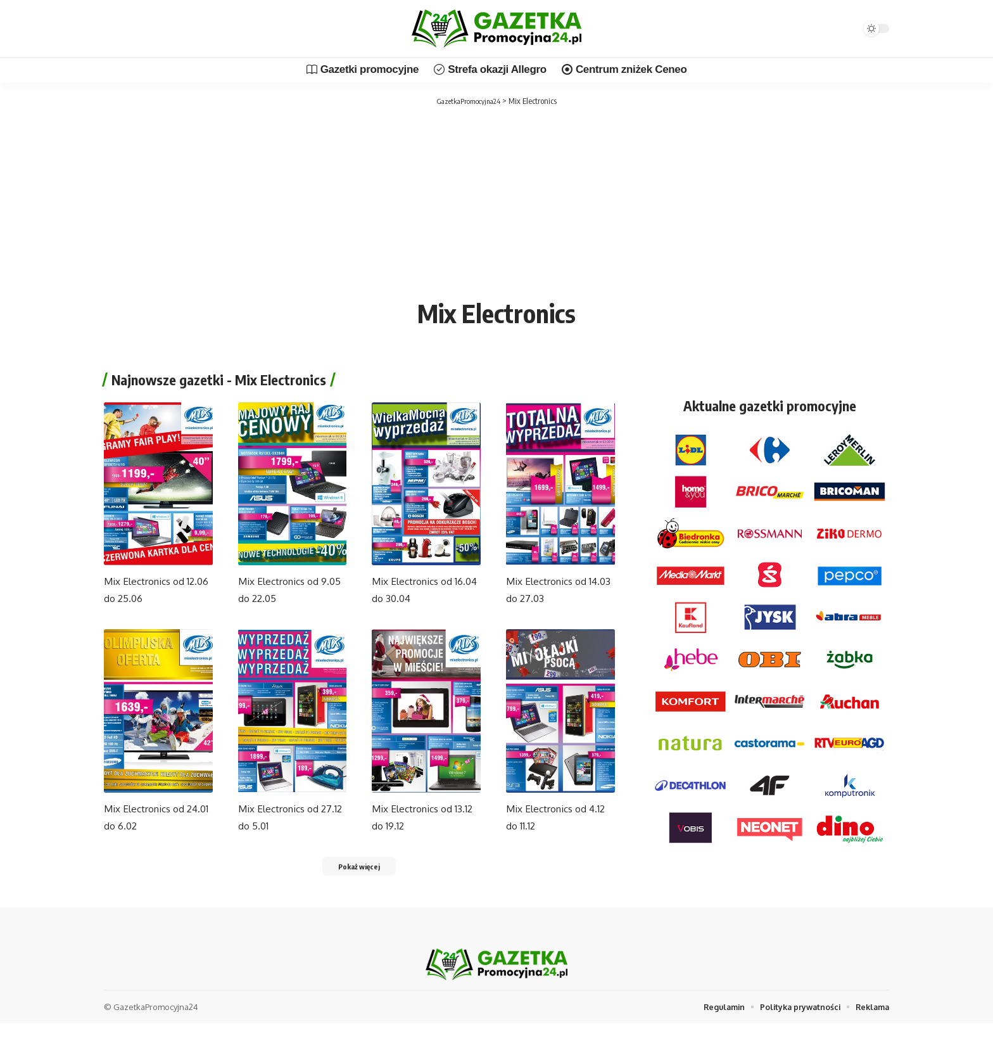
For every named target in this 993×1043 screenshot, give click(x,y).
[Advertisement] (496, 202)
